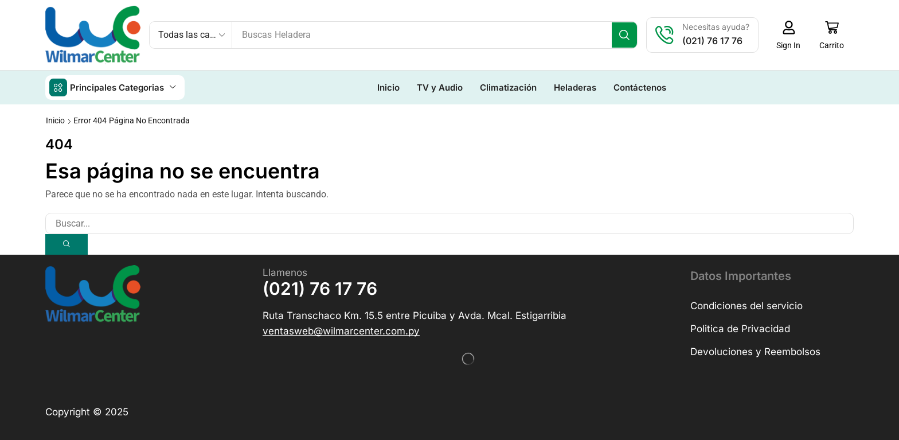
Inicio (55, 119)
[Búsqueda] (628, 35)
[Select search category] (191, 35)
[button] (792, 35)
